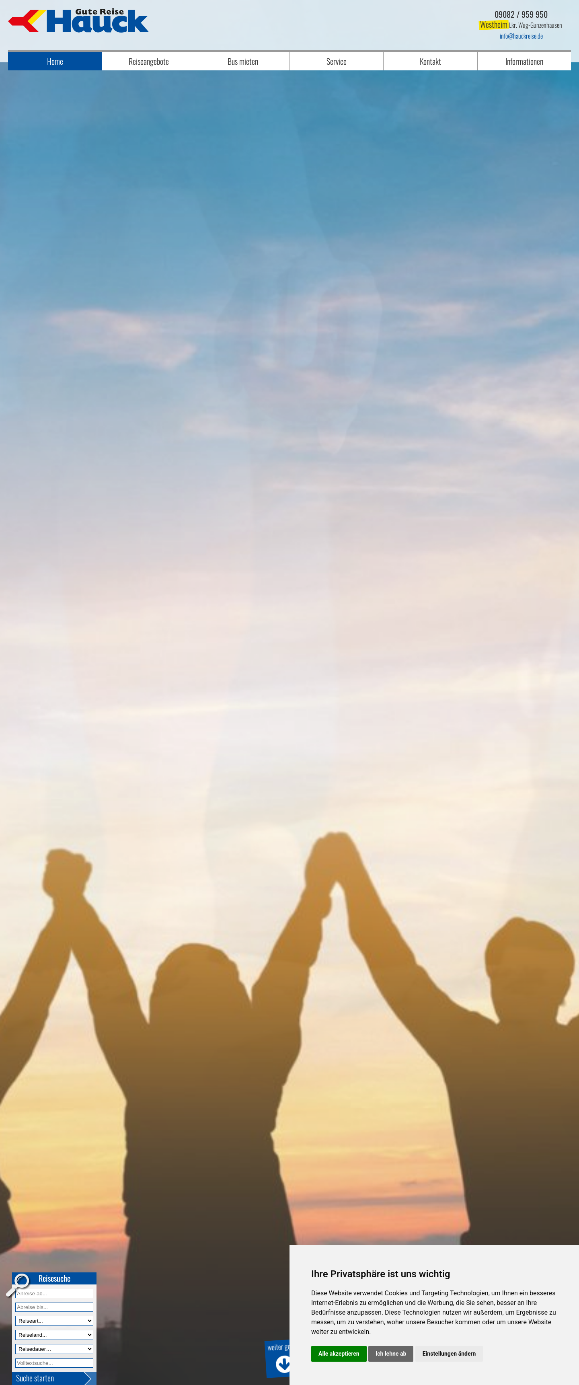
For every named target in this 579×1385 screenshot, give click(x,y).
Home (55, 61)
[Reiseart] (54, 1321)
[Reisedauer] (54, 1349)
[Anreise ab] (54, 1293)
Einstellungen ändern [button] (449, 1353)
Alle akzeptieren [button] (338, 1353)
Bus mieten (243, 61)
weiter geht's (284, 1357)
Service (336, 61)
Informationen (524, 61)
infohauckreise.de (521, 36)
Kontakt (430, 61)
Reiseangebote (149, 61)
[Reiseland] (54, 1335)
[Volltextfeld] (54, 1363)
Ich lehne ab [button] (391, 1353)
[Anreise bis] (54, 1307)
